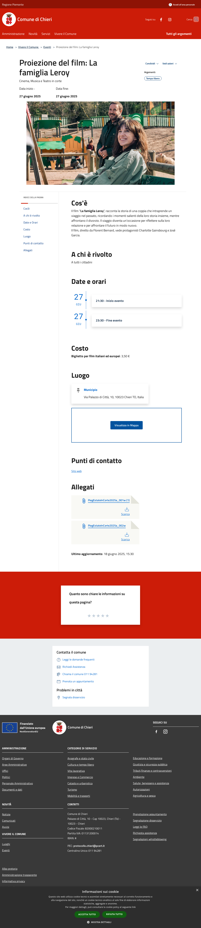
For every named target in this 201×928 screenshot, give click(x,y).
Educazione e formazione (147, 758)
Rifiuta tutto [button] (114, 914)
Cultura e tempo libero (81, 764)
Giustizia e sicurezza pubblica (150, 764)
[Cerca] (195, 19)
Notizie (6, 814)
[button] (100, 922)
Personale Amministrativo (17, 783)
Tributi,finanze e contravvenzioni (152, 771)
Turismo (72, 789)
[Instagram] (163, 19)
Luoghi (6, 844)
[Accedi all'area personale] (182, 4)
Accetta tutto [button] (87, 914)
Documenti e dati (12, 789)
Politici (6, 777)
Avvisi (5, 827)
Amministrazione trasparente (19, 875)
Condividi (152, 64)
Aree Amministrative (14, 764)
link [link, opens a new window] (134, 907)
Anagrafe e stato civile (81, 758)
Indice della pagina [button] (33, 197)
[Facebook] (155, 19)
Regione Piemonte (13, 4)
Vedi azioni (170, 64)
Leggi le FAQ (140, 827)
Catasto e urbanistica (80, 783)
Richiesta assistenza (145, 833)
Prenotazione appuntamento (150, 814)
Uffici (5, 771)
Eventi (47, 47)
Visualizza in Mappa (127, 425)
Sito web (76, 471)
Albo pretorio (9, 869)
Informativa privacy (13, 881)
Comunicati (8, 821)
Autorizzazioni (141, 789)
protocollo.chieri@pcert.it (89, 846)
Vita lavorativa (76, 771)
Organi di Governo (12, 758)
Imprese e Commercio (80, 777)
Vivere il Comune (28, 47)
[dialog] (100, 907)
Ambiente (138, 777)
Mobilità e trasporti (79, 796)
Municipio (90, 389)
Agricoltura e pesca (144, 796)
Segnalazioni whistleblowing (149, 839)
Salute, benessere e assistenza (151, 783)
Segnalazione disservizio (147, 820)
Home (9, 47)
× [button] (197, 890)
